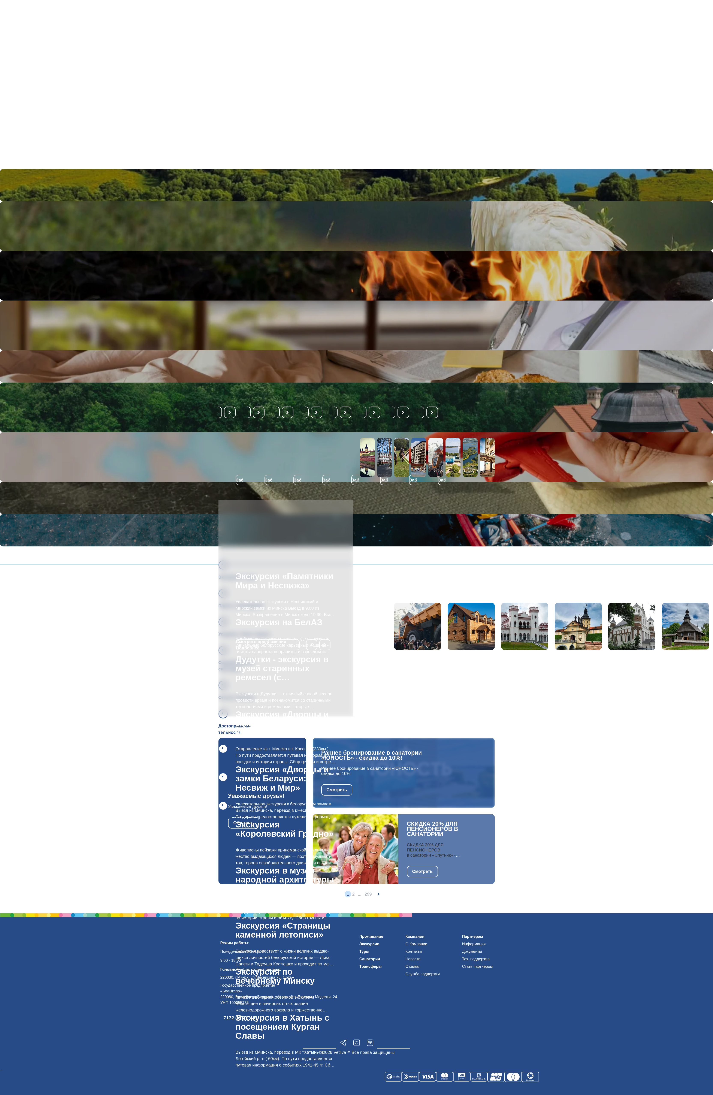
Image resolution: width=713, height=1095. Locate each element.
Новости (412, 959)
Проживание (371, 936)
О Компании (416, 944)
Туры (364, 951)
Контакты (413, 951)
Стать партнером (477, 966)
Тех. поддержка (476, 959)
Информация (474, 944)
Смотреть (336, 789)
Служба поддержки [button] (422, 974)
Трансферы (370, 966)
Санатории (369, 959)
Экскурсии (369, 944)
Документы (472, 951)
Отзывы (412, 966)
